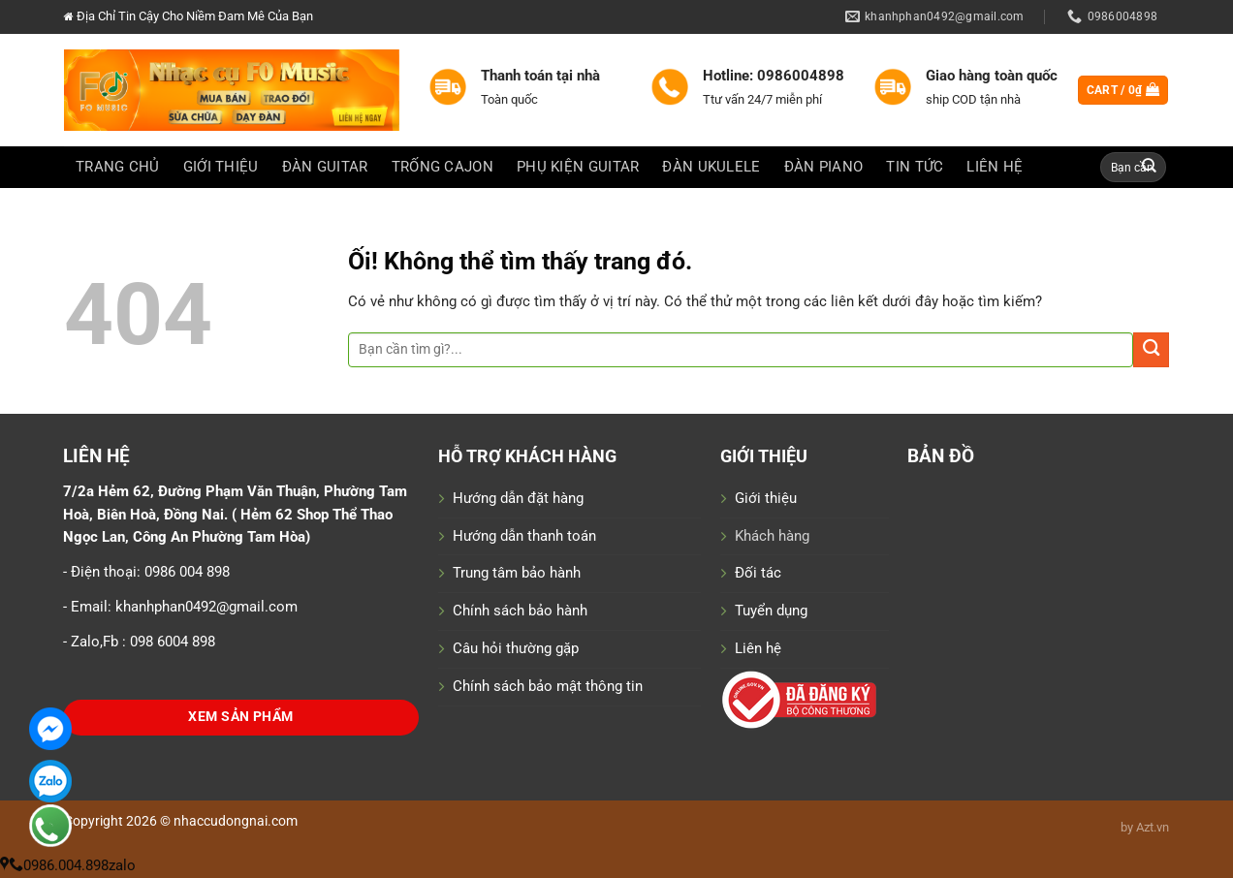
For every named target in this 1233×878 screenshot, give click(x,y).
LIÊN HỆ (994, 166)
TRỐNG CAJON (442, 166)
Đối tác (758, 572)
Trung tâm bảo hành (517, 572)
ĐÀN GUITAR (325, 166)
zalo (122, 865)
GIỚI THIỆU (221, 166)
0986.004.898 (59, 865)
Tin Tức (914, 166)
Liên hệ (758, 648)
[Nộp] (1149, 167)
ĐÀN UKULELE (711, 166)
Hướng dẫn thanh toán (524, 536)
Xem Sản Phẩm (240, 716)
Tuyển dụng (771, 610)
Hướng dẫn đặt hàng (518, 498)
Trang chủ (118, 166)
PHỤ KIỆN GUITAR (578, 166)
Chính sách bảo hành (520, 610)
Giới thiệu (766, 498)
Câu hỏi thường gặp (516, 648)
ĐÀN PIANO (824, 166)
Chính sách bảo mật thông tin (548, 686)
